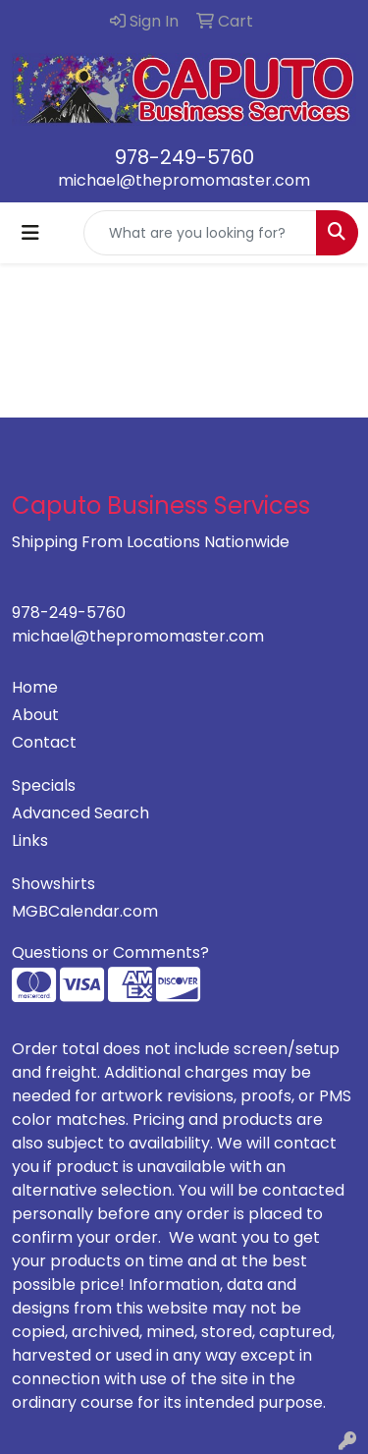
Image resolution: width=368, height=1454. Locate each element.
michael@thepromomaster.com (184, 180)
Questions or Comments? (110, 952)
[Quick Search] (200, 232)
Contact (44, 742)
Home (35, 687)
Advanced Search (80, 813)
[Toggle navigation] (30, 233)
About (35, 714)
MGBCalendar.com (85, 911)
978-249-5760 (184, 157)
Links (30, 840)
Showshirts (53, 883)
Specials (44, 785)
